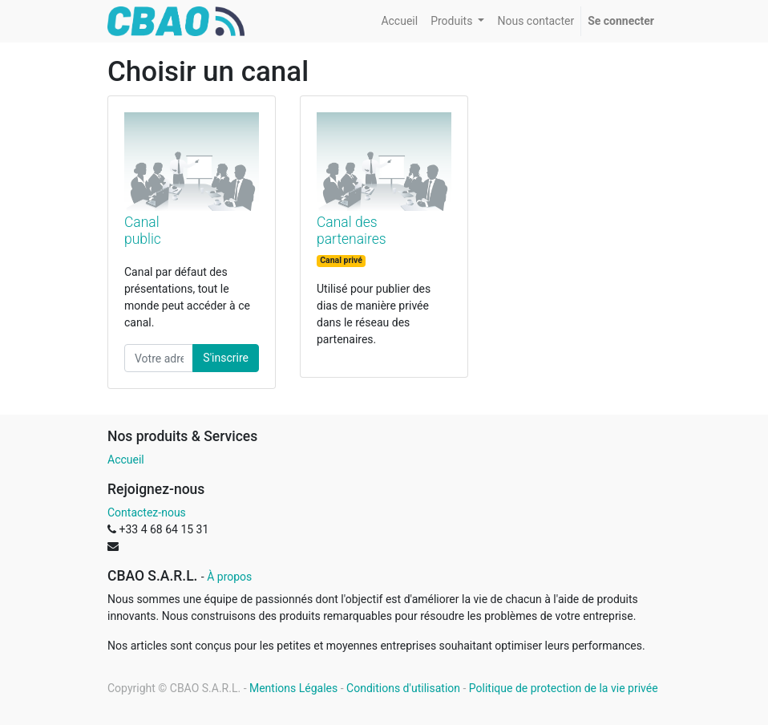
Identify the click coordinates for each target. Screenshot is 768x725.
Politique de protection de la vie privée (563, 688)
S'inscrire (226, 357)
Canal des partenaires (351, 230)
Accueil (125, 459)
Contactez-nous (146, 512)
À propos (229, 576)
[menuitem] (399, 21)
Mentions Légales (293, 688)
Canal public (142, 230)
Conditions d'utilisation (403, 688)
